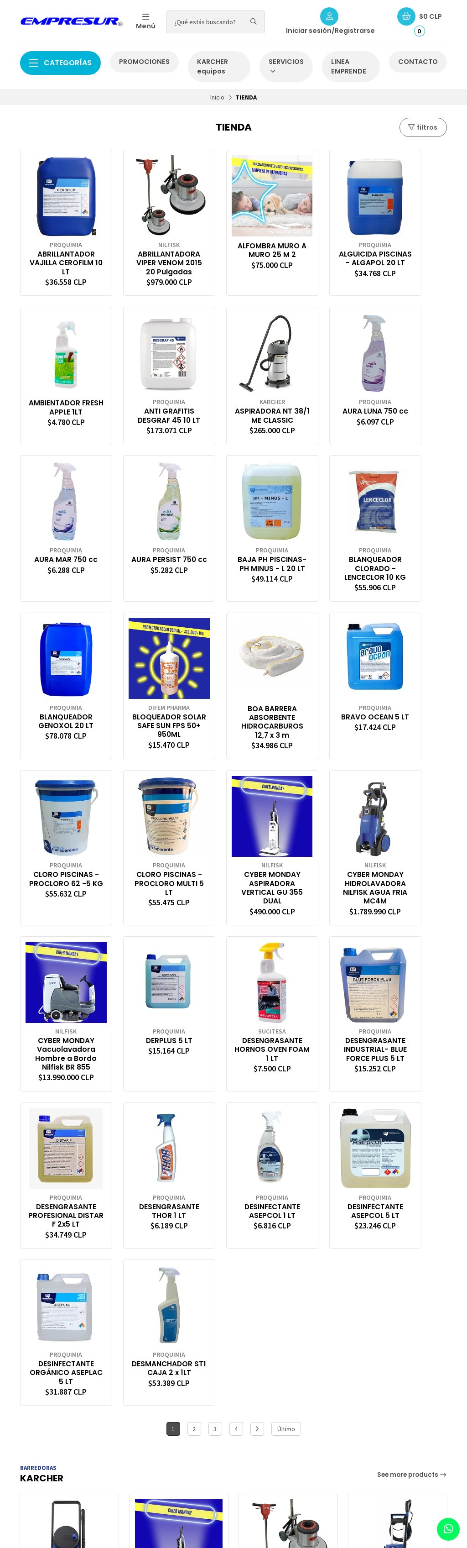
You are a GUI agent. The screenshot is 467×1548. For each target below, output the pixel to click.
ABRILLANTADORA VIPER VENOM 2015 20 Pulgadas (145, 252)
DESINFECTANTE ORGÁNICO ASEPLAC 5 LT (321, 1004)
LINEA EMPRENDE (348, 66)
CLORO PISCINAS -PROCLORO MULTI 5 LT (233, 692)
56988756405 (374, 1370)
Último (286, 1061)
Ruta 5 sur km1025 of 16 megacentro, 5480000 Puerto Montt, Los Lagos (396, 1386)
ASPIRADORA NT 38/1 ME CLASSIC (146, 395)
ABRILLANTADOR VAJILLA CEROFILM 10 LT (58, 247)
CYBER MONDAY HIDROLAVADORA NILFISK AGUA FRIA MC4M (408, 697)
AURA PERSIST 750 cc (409, 395)
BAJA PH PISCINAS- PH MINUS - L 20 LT (58, 541)
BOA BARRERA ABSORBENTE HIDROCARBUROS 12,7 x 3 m (408, 538)
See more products (412, 1107)
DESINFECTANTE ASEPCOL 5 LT (233, 1000)
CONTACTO (418, 61)
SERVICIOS (286, 66)
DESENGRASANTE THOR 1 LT (58, 1000)
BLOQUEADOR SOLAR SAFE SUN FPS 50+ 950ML (321, 541)
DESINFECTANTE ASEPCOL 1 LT (146, 1000)
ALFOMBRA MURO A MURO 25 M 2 (234, 239)
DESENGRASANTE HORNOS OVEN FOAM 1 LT (233, 844)
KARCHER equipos (212, 66)
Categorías (60, 63)
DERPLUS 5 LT (146, 835)
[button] (24, 1310)
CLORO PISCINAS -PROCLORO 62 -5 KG (145, 692)
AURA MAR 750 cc (321, 395)
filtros (422, 127)
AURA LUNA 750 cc (233, 395)
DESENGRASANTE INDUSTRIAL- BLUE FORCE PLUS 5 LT (321, 849)
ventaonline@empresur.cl (392, 1360)
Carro (148, 1360)
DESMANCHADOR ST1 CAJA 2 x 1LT (408, 1000)
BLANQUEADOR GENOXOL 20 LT (234, 537)
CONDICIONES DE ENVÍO (278, 1370)
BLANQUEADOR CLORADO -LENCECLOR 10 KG (146, 546)
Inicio (217, 97)
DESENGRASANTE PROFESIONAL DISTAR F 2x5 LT (409, 844)
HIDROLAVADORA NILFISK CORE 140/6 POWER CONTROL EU (69, 1246)
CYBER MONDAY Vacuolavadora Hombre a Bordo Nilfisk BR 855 (58, 853)
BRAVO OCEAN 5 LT (58, 688)
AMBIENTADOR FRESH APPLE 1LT (409, 235)
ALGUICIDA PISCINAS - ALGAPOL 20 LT (321, 247)
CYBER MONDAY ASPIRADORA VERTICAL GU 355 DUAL (321, 697)
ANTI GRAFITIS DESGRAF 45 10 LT (58, 399)
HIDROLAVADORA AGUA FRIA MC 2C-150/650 (397, 1246)
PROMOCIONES (144, 61)
